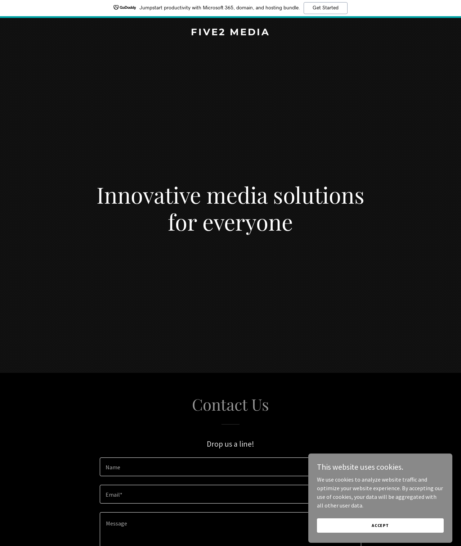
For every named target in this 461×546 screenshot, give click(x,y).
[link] (231, 33)
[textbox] (230, 466)
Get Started (326, 7)
